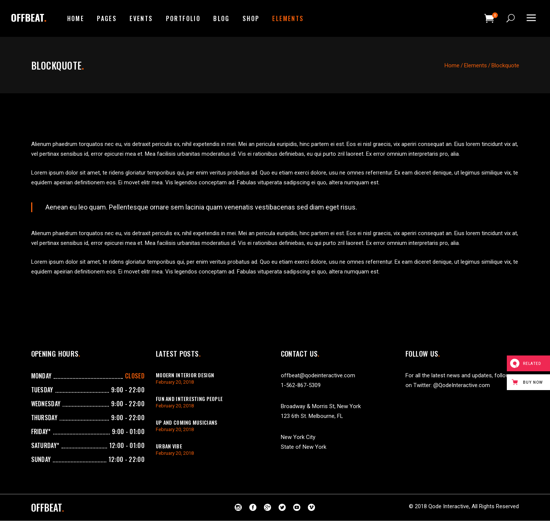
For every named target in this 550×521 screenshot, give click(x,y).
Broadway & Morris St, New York (321, 406)
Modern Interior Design (185, 375)
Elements (475, 65)
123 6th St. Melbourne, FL (312, 416)
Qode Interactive (448, 506)
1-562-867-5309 (301, 385)
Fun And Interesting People (189, 399)
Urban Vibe (169, 446)
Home (452, 65)
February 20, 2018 (175, 382)
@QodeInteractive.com (461, 385)
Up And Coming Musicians (186, 422)
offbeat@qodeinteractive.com (318, 375)
